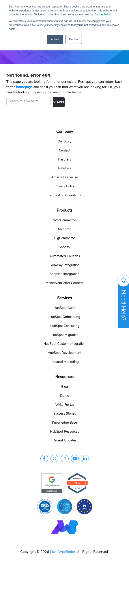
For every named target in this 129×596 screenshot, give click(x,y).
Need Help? (123, 301)
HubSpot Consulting (64, 326)
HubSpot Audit (64, 308)
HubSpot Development (64, 353)
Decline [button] (73, 39)
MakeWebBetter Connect (64, 283)
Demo (64, 395)
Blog (64, 386)
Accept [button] (55, 39)
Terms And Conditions (64, 195)
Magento (64, 229)
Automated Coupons (64, 256)
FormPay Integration (64, 265)
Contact (64, 150)
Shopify (64, 247)
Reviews (64, 168)
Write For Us (64, 404)
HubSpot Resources (64, 431)
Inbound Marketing (64, 362)
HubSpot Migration (65, 335)
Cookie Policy (102, 14)
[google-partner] (52, 483)
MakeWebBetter (62, 551)
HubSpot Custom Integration (64, 343)
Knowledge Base (64, 422)
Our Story (64, 141)
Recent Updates (65, 440)
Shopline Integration (64, 274)
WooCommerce (64, 220)
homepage (24, 87)
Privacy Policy (64, 186)
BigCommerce (64, 238)
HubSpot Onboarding (64, 317)
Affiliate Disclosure (64, 177)
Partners (64, 159)
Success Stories (64, 413)
